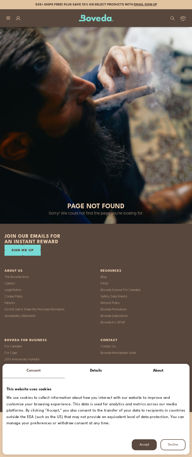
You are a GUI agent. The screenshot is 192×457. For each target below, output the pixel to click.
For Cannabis (13, 346)
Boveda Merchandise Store (118, 352)
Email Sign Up (145, 4)
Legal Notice (12, 289)
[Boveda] (96, 18)
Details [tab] (96, 371)
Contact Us (108, 346)
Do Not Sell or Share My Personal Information (34, 309)
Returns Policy (110, 302)
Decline (173, 444)
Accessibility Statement (20, 315)
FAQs (104, 283)
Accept (144, 444)
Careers (9, 283)
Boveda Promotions (113, 309)
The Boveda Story (16, 276)
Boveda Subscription (114, 315)
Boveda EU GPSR (112, 322)
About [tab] (158, 371)
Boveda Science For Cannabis (120, 289)
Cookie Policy (13, 296)
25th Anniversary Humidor (22, 359)
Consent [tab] (33, 371)
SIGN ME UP (23, 250)
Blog (103, 276)
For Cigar (10, 352)
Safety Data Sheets (113, 296)
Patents (9, 302)
